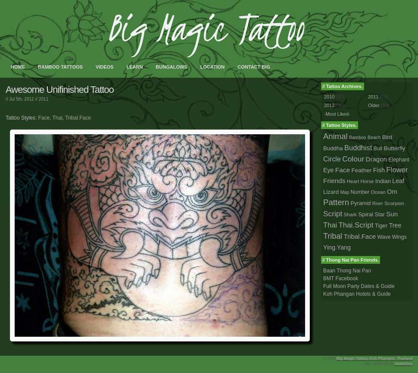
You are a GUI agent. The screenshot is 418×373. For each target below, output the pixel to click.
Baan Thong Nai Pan (347, 271)
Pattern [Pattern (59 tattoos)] (336, 202)
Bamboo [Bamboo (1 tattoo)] (357, 137)
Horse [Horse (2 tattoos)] (367, 181)
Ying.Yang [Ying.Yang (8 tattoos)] (337, 247)
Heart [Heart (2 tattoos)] (353, 181)
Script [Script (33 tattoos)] (332, 213)
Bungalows (171, 67)
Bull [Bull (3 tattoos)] (378, 148)
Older (374, 105)
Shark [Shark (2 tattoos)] (350, 214)
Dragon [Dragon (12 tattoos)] (376, 159)
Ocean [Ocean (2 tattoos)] (378, 192)
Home (18, 67)
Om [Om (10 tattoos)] (392, 191)
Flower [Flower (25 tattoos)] (397, 170)
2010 (329, 96)
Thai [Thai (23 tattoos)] (330, 225)
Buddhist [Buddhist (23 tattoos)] (358, 148)
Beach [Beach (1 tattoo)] (374, 137)
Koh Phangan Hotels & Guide (357, 294)
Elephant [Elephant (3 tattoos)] (398, 160)
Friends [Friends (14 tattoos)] (334, 180)
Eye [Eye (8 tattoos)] (328, 170)
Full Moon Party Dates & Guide (358, 286)
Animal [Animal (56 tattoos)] (335, 136)
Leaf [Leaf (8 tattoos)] (398, 180)
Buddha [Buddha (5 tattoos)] (333, 148)
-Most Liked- (337, 114)
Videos (105, 67)
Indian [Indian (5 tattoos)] (383, 181)
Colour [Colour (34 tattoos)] (353, 159)
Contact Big (253, 67)
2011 (43, 99)
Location (212, 67)
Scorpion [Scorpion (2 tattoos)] (394, 203)
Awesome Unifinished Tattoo (60, 89)
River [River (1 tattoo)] (377, 203)
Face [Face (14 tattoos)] (342, 170)
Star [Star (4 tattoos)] (379, 214)
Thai (57, 118)
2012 (329, 105)
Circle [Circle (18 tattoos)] (332, 159)
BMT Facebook (340, 278)
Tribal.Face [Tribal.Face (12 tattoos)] (359, 236)
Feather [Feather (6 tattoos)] (361, 170)
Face (44, 118)
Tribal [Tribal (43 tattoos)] (332, 236)
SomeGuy (403, 363)
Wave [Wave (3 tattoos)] (383, 237)
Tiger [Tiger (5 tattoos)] (381, 225)
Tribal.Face (78, 118)
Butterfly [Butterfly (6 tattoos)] (394, 148)
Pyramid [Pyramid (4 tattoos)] (361, 203)
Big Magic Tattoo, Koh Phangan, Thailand (375, 358)
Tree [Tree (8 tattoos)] (395, 225)
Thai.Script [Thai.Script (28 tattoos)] (355, 225)
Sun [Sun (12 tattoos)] (392, 214)
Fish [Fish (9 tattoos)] (379, 170)
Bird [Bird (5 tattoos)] (387, 137)
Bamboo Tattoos (60, 67)
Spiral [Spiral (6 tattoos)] (365, 214)
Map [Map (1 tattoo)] (344, 192)
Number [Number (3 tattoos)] (360, 192)
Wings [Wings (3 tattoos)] (399, 237)
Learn (134, 67)
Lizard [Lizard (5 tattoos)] (331, 192)
